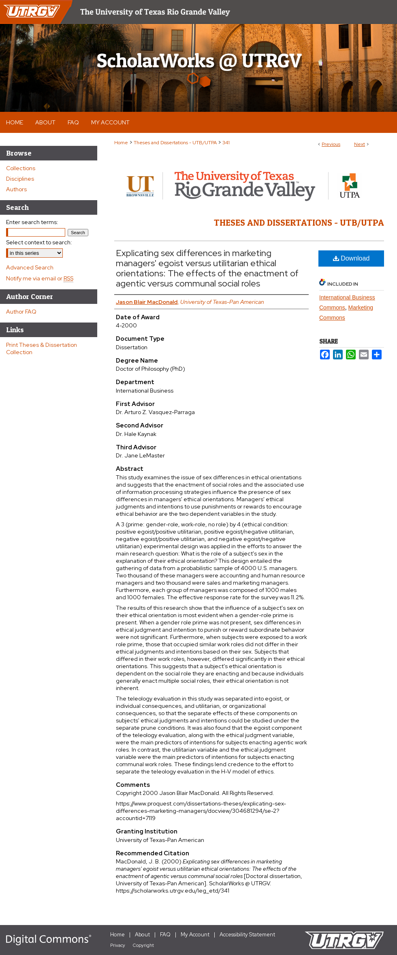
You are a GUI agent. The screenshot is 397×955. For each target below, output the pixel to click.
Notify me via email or (39, 278)
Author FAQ (21, 311)
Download (351, 258)
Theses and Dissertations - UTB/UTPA (175, 142)
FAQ (165, 934)
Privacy (117, 945)
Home (121, 142)
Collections (20, 168)
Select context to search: (39, 242)
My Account (195, 934)
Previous (331, 144)
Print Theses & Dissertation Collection (41, 348)
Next (359, 144)
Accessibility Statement (247, 934)
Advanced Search (29, 267)
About (142, 934)
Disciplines (20, 178)
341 (226, 142)
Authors (16, 189)
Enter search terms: (32, 222)
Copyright (143, 945)
